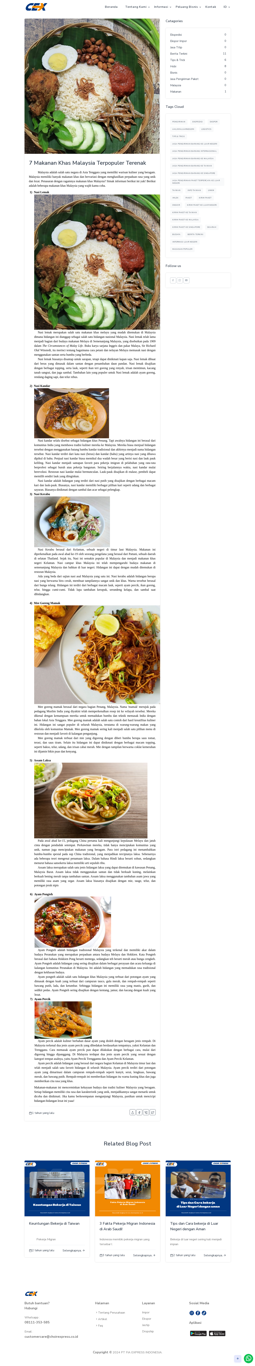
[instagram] (180, 280)
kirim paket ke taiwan (184, 212)
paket (189, 198)
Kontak (210, 7)
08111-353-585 (37, 1322)
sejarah (211, 227)
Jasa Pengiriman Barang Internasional (194, 151)
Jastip (146, 1325)
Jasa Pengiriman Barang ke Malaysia (193, 158)
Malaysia (175, 85)
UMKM (211, 190)
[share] (133, 1112)
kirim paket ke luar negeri (202, 205)
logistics (206, 129)
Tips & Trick (177, 60)
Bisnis (173, 73)
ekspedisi (197, 122)
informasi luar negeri (184, 242)
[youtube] (186, 280)
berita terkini (195, 234)
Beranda (111, 7)
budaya (176, 234)
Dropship (148, 1331)
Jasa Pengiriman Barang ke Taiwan (192, 166)
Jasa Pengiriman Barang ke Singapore (193, 173)
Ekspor (146, 1319)
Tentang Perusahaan (110, 1313)
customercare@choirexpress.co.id (51, 1336)
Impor (146, 1312)
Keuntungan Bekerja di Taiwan (54, 1223)
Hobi (173, 66)
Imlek (175, 198)
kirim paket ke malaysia (185, 220)
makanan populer (182, 249)
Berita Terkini (178, 54)
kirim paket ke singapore (186, 227)
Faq (99, 1326)
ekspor (213, 122)
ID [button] (225, 7)
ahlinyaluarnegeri (183, 129)
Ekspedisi (176, 35)
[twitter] (153, 1112)
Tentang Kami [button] (136, 7)
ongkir (176, 205)
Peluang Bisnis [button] (187, 7)
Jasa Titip (176, 47)
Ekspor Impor (178, 41)
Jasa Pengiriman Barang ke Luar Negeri (194, 144)
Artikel (101, 1319)
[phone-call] (146, 1112)
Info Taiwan (194, 190)
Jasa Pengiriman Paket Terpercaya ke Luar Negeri (196, 181)
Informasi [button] (161, 7)
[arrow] (237, 1358)
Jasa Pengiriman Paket (184, 79)
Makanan (175, 92)
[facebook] (139, 1112)
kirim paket (205, 198)
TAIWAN (176, 190)
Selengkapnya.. (74, 1250)
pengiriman (178, 122)
